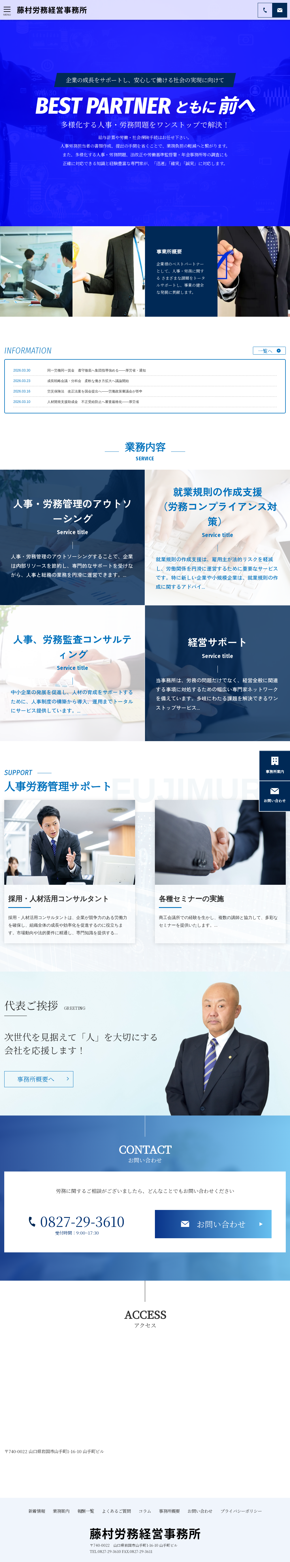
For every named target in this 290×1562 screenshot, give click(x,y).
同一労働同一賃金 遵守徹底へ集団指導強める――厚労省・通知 (96, 370)
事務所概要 (169, 1511)
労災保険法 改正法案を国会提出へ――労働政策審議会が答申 (94, 391)
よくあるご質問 (116, 1511)
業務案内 (61, 1511)
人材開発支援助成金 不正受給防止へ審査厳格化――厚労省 (93, 402)
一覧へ (265, 350)
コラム (144, 1511)
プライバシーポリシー (241, 1511)
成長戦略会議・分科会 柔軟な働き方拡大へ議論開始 (88, 381)
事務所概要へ (35, 1079)
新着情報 (36, 1511)
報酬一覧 (85, 1511)
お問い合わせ (221, 1224)
